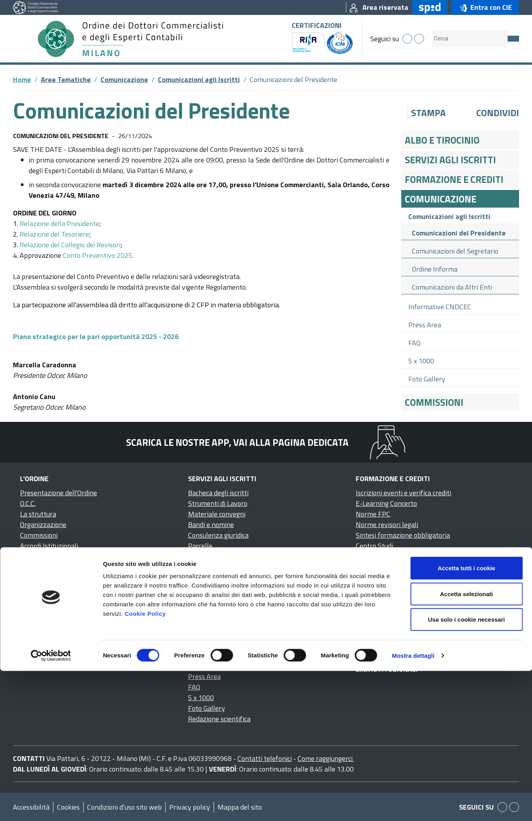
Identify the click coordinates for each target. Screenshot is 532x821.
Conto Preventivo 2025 (97, 255)
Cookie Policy (145, 763)
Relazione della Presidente (59, 223)
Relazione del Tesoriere (54, 234)
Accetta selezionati (466, 744)
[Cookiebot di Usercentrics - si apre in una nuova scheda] (50, 806)
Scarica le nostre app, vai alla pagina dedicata (237, 442)
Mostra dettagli (413, 805)
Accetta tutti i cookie (466, 718)
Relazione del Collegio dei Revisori (70, 244)
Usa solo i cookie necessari (466, 769)
